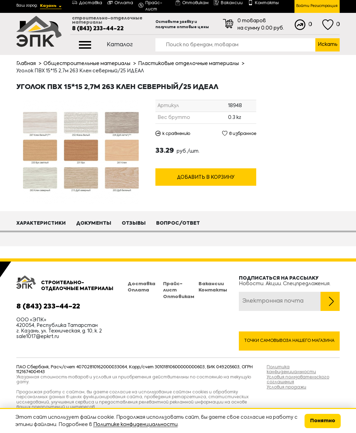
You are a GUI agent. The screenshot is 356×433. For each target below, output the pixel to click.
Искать (328, 44)
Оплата (138, 290)
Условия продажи (286, 387)
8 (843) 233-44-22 (98, 29)
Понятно (322, 420)
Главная (26, 63)
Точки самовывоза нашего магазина (289, 341)
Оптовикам (178, 297)
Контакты (213, 290)
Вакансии (211, 284)
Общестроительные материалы (86, 63)
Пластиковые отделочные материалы (188, 63)
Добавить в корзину (205, 177)
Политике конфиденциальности (135, 424)
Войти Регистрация (317, 6)
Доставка (141, 284)
